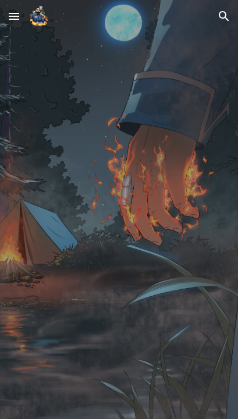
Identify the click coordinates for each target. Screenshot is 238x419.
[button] (14, 16)
